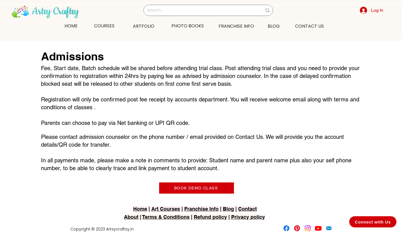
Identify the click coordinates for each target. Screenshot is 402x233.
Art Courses (165, 209)
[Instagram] (308, 228)
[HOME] (71, 25)
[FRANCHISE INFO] (236, 26)
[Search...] (200, 10)
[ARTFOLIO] (143, 26)
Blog (228, 209)
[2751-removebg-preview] (329, 228)
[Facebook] (286, 228)
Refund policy (210, 217)
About (131, 217)
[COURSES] (104, 25)
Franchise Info (201, 209)
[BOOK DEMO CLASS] (196, 188)
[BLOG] (273, 26)
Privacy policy (248, 217)
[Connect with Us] (372, 221)
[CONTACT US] (309, 26)
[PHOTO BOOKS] (187, 25)
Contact (247, 209)
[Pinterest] (297, 228)
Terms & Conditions (166, 217)
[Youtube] (318, 228)
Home (140, 209)
